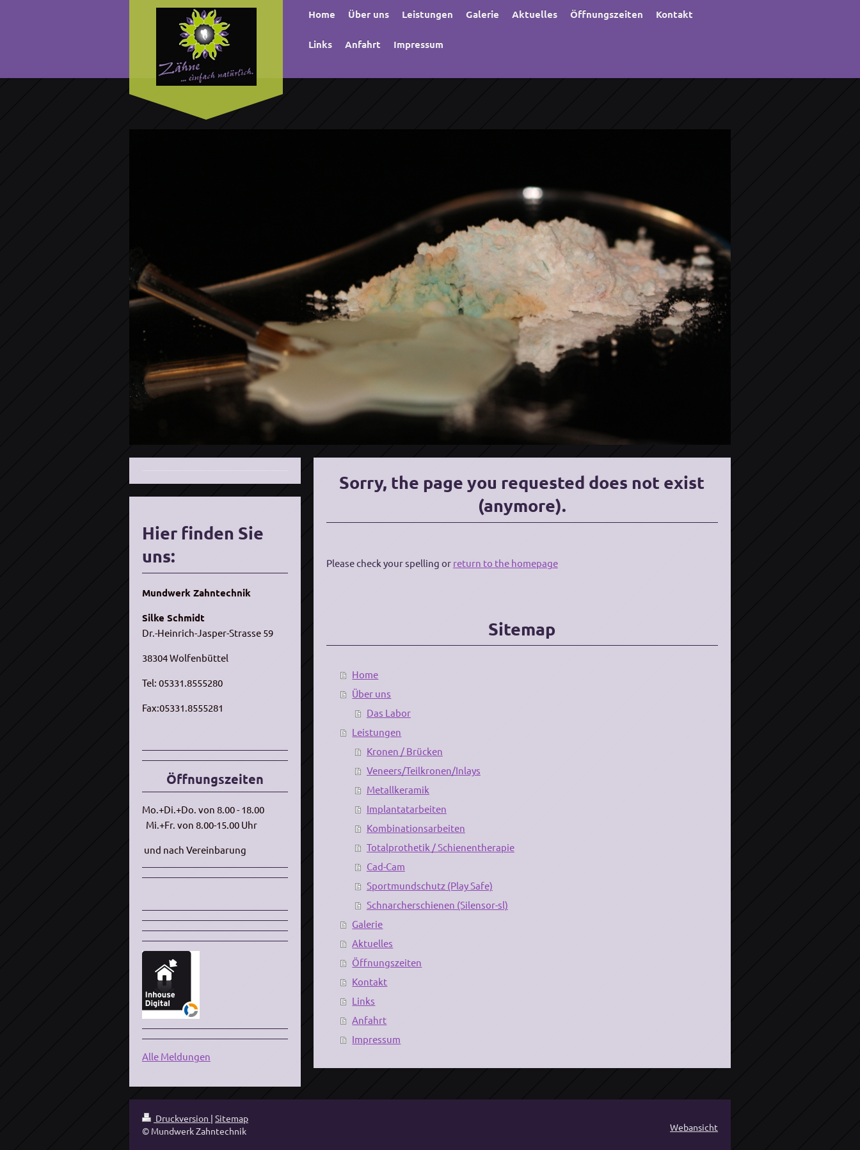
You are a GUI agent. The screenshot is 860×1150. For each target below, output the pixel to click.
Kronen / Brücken (405, 751)
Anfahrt (369, 1020)
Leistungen (376, 732)
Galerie (367, 924)
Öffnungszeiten (387, 962)
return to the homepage (505, 563)
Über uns (371, 693)
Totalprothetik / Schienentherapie (440, 847)
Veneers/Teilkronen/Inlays (424, 770)
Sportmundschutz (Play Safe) (430, 885)
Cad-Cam (386, 866)
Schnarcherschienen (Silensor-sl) (437, 904)
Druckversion (176, 1118)
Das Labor (389, 713)
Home (365, 674)
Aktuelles (372, 943)
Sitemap (231, 1118)
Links (363, 1000)
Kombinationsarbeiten (416, 828)
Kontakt (369, 981)
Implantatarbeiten (407, 809)
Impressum (376, 1039)
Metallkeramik (398, 789)
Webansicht (694, 1127)
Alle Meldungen (176, 1056)
